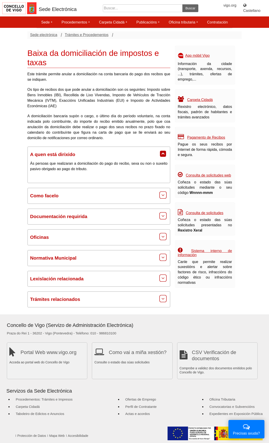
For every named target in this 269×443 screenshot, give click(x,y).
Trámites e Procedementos (86, 35)
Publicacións (148, 22)
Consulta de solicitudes (204, 213)
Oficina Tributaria (222, 399)
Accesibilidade (78, 436)
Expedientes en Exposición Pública (236, 414)
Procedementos (76, 22)
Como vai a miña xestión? (137, 352)
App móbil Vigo (197, 55)
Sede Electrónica (58, 9)
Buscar (190, 8)
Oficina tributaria (183, 22)
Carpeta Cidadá (113, 22)
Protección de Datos (31, 436)
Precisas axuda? (246, 428)
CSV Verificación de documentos (214, 355)
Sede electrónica (43, 35)
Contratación (217, 22)
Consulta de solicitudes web (208, 175)
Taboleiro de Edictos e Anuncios (40, 414)
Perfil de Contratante (141, 407)
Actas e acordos (137, 414)
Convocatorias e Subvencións (232, 407)
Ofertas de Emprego (140, 399)
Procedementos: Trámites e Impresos (44, 399)
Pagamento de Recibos (206, 137)
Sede (46, 22)
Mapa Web (57, 436)
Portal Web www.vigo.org (48, 352)
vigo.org (229, 5)
